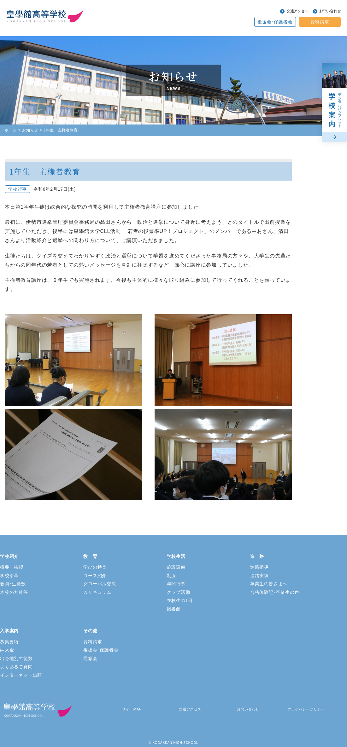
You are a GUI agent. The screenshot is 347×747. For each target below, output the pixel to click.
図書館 (174, 608)
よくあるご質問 (16, 666)
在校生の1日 (180, 600)
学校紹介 (9, 556)
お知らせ (30, 130)
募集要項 (9, 641)
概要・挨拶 (11, 567)
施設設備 (176, 567)
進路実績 (259, 575)
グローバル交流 (99, 583)
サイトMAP (132, 709)
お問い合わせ (330, 11)
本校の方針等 (14, 592)
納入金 (7, 649)
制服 (171, 575)
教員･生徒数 (13, 583)
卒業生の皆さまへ (268, 583)
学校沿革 (9, 575)
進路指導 (259, 567)
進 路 (257, 556)
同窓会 (90, 658)
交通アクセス (297, 11)
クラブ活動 (178, 592)
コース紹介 (95, 575)
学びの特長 (95, 567)
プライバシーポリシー (306, 709)
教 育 (90, 556)
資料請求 (319, 21)
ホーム (11, 130)
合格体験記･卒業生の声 (274, 592)
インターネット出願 (21, 675)
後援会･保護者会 (274, 21)
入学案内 (9, 630)
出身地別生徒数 (16, 658)
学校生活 (176, 556)
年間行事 (176, 583)
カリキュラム (97, 592)
